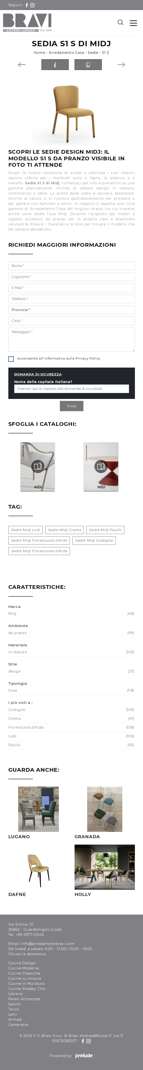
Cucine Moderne (23, 968)
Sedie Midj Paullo (105, 530)
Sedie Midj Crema (64, 530)
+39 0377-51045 (30, 934)
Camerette (18, 1025)
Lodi (70, 736)
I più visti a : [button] (20, 702)
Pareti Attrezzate (24, 999)
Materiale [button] (17, 645)
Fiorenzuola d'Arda (70, 727)
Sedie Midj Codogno (94, 540)
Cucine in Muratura (26, 983)
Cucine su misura (24, 978)
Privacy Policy (88, 358)
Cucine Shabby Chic (27, 989)
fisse (70, 690)
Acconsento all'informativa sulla (58, 358)
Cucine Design (22, 963)
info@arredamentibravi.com (48, 944)
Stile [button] (12, 664)
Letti (12, 1014)
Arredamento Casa (66, 52)
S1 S (105, 52)
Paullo (70, 745)
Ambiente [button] (18, 625)
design (70, 671)
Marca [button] (14, 606)
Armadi (15, 1019)
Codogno (70, 709)
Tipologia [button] (17, 683)
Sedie (93, 52)
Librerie (15, 994)
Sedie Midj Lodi (25, 530)
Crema (70, 718)
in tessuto (70, 652)
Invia (71, 406)
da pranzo (70, 633)
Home (39, 52)
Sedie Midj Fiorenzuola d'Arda (39, 540)
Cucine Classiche (24, 973)
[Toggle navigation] (133, 22)
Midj (70, 613)
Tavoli (14, 1009)
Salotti (14, 1004)
